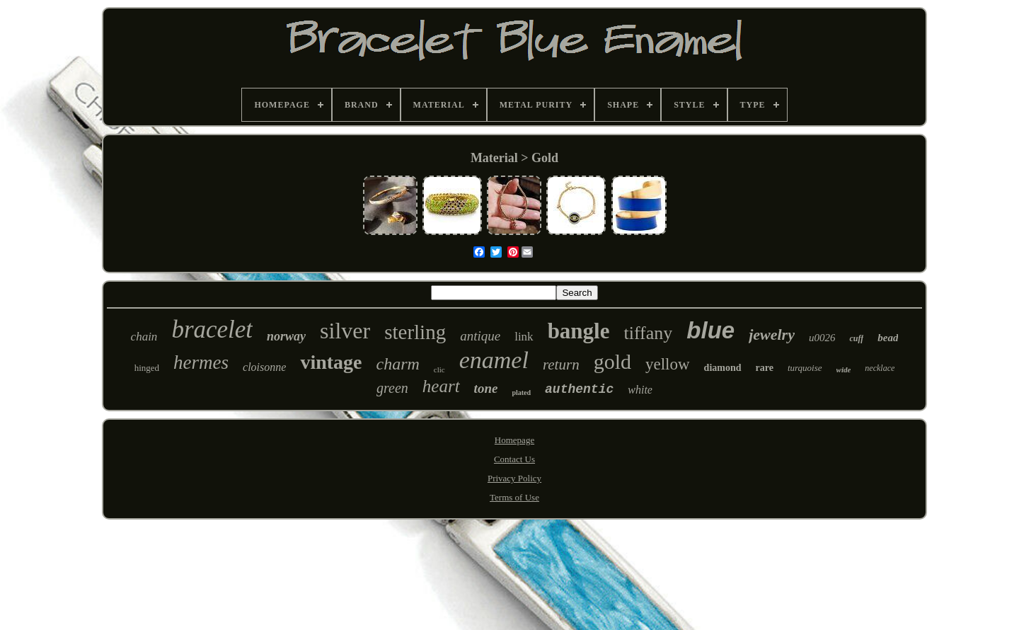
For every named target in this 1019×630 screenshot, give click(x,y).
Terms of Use (514, 497)
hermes (201, 362)
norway (286, 336)
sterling (415, 332)
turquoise (805, 367)
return (561, 364)
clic (439, 369)
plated (521, 392)
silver (345, 330)
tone (486, 388)
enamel (494, 360)
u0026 (822, 337)
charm (398, 364)
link (523, 336)
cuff (856, 338)
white (640, 390)
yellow (667, 364)
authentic (579, 389)
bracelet (212, 329)
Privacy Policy (514, 478)
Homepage (514, 440)
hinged (146, 367)
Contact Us (514, 459)
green (392, 388)
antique (480, 335)
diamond (723, 367)
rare (764, 367)
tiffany (647, 333)
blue (710, 330)
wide (843, 369)
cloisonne (264, 367)
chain (144, 336)
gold (612, 361)
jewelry (772, 334)
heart (441, 386)
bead (887, 337)
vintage (331, 362)
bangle (579, 331)
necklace (879, 368)
